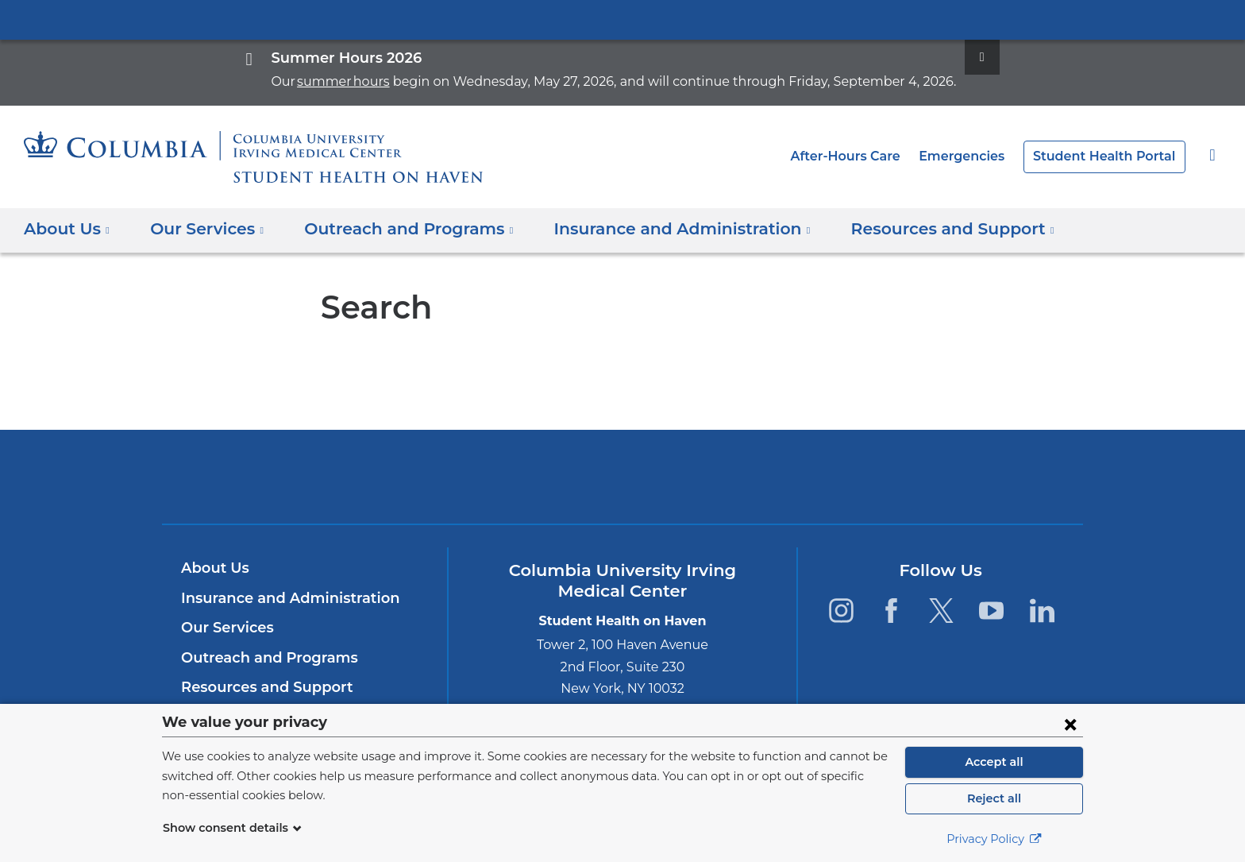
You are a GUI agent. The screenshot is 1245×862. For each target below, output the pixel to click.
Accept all (994, 762)
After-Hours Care (868, 156)
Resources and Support (261, 687)
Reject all (994, 798)
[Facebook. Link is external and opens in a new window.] (891, 610)
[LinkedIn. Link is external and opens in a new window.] (1042, 610)
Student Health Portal (1110, 156)
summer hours (370, 81)
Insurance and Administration (281, 598)
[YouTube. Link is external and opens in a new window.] (992, 610)
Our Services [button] (202, 229)
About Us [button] (67, 229)
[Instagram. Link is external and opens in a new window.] (840, 610)
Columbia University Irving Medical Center (622, 19)
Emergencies (978, 156)
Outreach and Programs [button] (393, 229)
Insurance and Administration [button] (649, 229)
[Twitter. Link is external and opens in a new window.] (941, 610)
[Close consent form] (1070, 723)
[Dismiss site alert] (945, 57)
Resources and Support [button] (902, 229)
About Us (213, 568)
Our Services (225, 628)
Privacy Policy (994, 839)
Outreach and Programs (262, 658)
